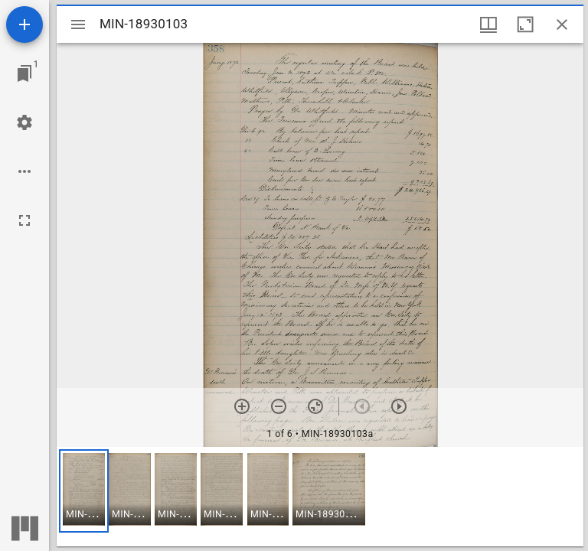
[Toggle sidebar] (78, 24)
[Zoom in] (242, 406)
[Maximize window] (525, 24)
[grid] (320, 496)
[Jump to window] (24, 73)
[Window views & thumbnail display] (488, 24)
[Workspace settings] (24, 122)
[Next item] (399, 406)
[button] (84, 491)
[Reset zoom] (315, 406)
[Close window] (562, 24)
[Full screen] (24, 220)
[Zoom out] (278, 406)
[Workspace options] (24, 171)
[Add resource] (24, 24)
